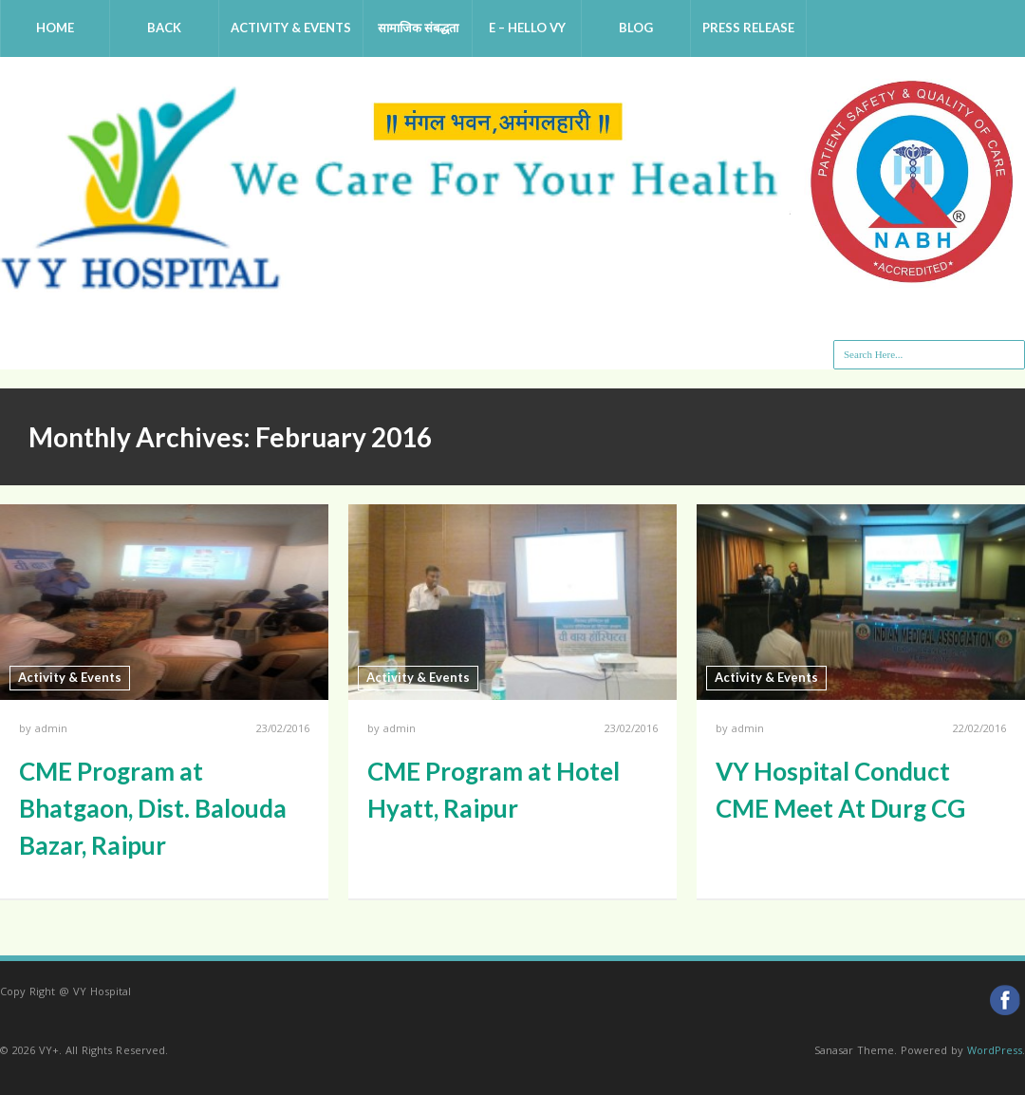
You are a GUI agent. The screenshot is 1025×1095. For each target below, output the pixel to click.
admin (51, 728)
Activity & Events (291, 27)
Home (55, 27)
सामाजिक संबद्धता (418, 27)
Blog (636, 27)
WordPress (994, 1050)
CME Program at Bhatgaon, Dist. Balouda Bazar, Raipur (153, 808)
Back (164, 27)
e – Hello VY (527, 27)
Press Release (748, 27)
